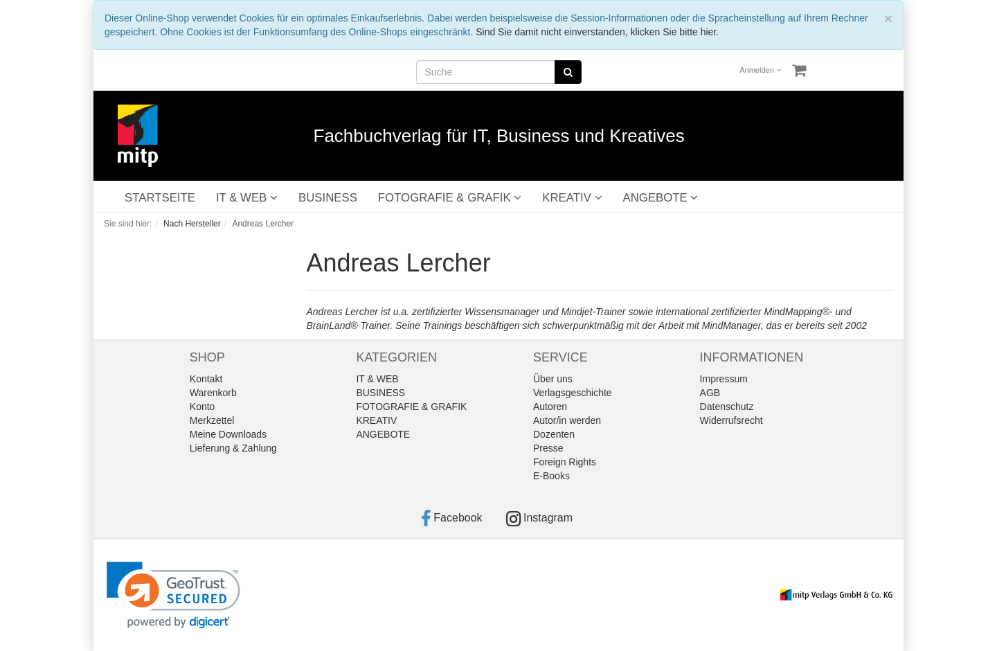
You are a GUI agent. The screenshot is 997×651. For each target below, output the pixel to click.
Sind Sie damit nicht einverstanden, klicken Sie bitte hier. (597, 31)
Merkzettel (212, 420)
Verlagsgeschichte (572, 392)
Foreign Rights (564, 461)
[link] (173, 595)
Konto (202, 406)
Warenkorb (213, 392)
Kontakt (206, 378)
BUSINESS (327, 197)
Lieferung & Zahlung (233, 448)
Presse (548, 448)
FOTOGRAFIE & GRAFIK (449, 197)
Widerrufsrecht (731, 420)
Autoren (550, 406)
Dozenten (554, 434)
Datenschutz (727, 406)
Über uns (553, 378)
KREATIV (572, 197)
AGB (710, 392)
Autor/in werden (567, 420)
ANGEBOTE (661, 197)
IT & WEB (247, 197)
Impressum (724, 378)
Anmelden (760, 70)
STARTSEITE (160, 197)
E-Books (551, 475)
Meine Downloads (228, 434)
